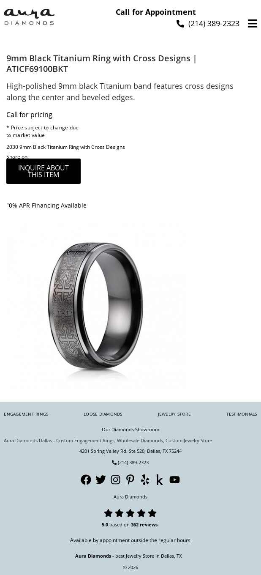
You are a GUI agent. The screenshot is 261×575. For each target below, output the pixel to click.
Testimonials (241, 414)
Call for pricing (29, 114)
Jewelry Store (174, 414)
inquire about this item (43, 171)
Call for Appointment (156, 12)
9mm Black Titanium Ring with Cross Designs (72, 147)
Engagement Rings (26, 414)
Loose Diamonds (103, 414)
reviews (149, 524)
